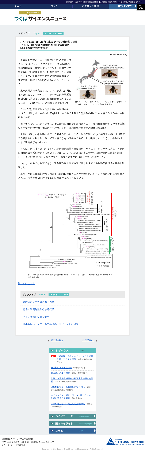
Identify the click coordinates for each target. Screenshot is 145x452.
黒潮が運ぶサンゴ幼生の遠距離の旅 (68, 403)
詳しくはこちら (26, 283)
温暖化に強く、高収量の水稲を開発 (68, 387)
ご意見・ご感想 (91, 6)
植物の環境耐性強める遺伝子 (38, 309)
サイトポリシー (7, 445)
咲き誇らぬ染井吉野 (60, 373)
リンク (54, 6)
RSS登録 (20, 445)
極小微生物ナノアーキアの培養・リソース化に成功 (51, 324)
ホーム (18, 6)
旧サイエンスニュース (127, 6)
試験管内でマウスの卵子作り (38, 302)
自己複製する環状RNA (61, 367)
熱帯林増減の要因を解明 (36, 317)
